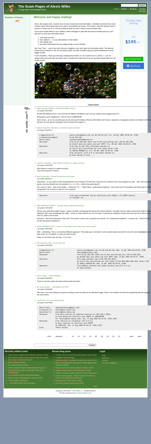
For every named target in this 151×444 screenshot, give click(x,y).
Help (104, 355)
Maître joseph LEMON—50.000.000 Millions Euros (56, 108)
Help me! (105, 358)
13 (73, 336)
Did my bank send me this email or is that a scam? (75, 368)
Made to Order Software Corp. (82, 393)
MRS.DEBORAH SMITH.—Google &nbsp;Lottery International (60, 205)
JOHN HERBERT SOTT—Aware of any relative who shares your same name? (66, 226)
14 (79, 336)
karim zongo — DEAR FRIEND (49, 276)
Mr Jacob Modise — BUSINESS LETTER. (53, 287)
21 (119, 336)
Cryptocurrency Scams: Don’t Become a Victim (73, 370)
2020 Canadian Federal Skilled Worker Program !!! (27, 368)
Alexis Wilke (76, 390)
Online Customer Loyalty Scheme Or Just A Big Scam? (76, 373)
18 (102, 336)
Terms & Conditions (109, 363)
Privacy (105, 360)
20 (113, 336)
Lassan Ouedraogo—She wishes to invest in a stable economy (60, 163)
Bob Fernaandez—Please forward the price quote (56, 176)
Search (124, 9)
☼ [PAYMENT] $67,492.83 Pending (21, 383)
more (95, 386)
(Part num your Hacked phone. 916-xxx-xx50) (25, 378)
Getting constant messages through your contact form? (76, 360)
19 (108, 336)
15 (84, 336)
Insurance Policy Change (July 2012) (70, 383)
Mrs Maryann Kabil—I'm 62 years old (51, 243)
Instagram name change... (65, 357)
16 (90, 336)
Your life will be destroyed (17, 380)
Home (116, 9)
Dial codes (142, 11)
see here (72, 184)
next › (132, 336)
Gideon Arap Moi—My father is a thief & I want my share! (58, 128)
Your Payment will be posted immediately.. (24, 375)
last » (140, 336)
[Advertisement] (17, 64)
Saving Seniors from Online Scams (69, 380)
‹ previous (58, 336)
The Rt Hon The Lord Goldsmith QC (50, 300)
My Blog (133, 9)
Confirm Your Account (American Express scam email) (76, 355)
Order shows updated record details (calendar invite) (28, 355)
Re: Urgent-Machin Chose (18, 365)
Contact (142, 9)
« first (49, 336)
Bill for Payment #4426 (16, 362)
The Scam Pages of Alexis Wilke (44, 6)
